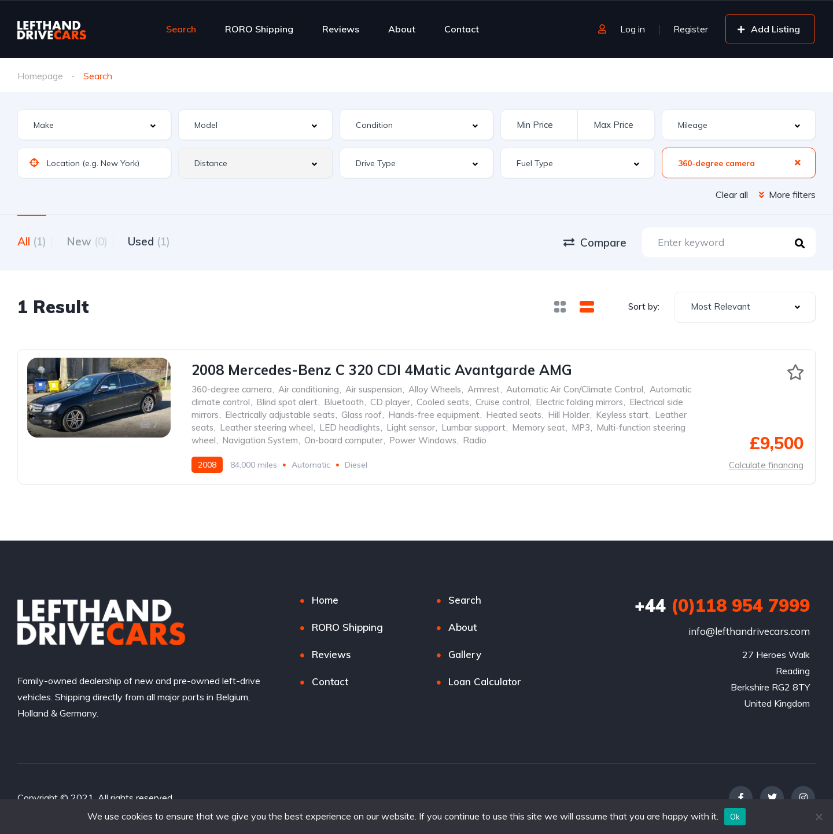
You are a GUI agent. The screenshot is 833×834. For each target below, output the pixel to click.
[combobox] (94, 124)
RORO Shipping (259, 29)
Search (181, 29)
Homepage (40, 76)
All (31, 241)
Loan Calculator (484, 684)
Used (166, 241)
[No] (818, 816)
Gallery (464, 657)
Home (325, 602)
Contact (461, 29)
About (401, 29)
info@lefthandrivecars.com (749, 633)
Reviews (340, 29)
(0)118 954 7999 (722, 608)
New (95, 241)
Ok (735, 816)
